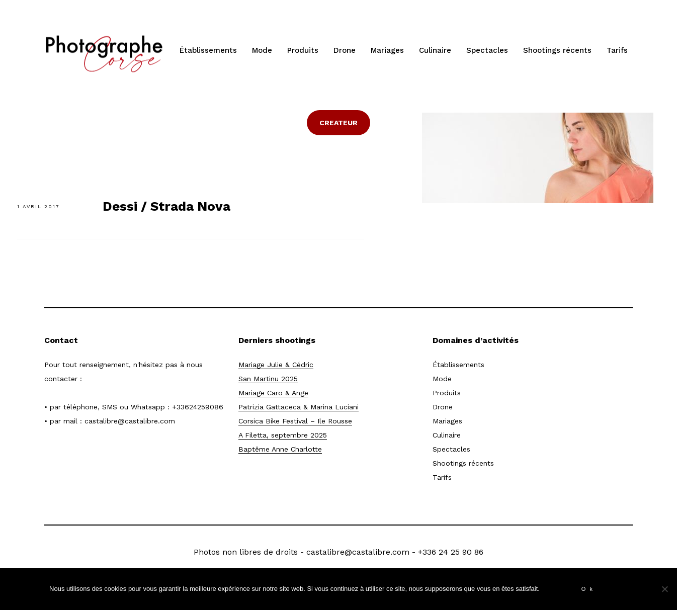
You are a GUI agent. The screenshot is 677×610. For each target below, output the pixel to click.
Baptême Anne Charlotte (280, 449)
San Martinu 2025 (268, 379)
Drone (344, 50)
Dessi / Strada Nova (166, 206)
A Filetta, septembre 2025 (282, 435)
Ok (589, 589)
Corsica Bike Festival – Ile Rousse (295, 421)
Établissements (208, 50)
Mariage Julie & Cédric (275, 365)
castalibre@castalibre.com (129, 421)
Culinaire (435, 50)
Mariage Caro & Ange (273, 393)
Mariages (387, 50)
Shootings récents (557, 50)
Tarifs (617, 50)
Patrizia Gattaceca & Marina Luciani (298, 407)
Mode (262, 50)
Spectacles (487, 50)
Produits (302, 50)
